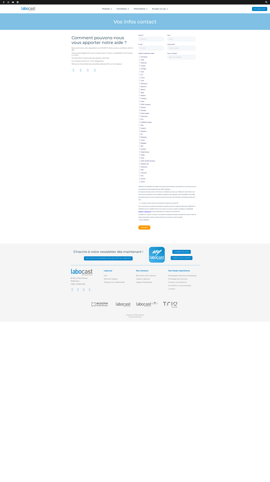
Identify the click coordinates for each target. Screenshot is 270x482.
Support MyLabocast (144, 282)
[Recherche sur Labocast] (266, 2)
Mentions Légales (110, 279)
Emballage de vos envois (177, 279)
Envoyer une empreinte (177, 282)
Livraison (171, 289)
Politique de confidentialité (114, 282)
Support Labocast (143, 279)
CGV (105, 276)
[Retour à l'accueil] (28, 9)
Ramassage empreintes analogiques (182, 276)
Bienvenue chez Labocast (146, 276)
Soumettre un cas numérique (179, 286)
